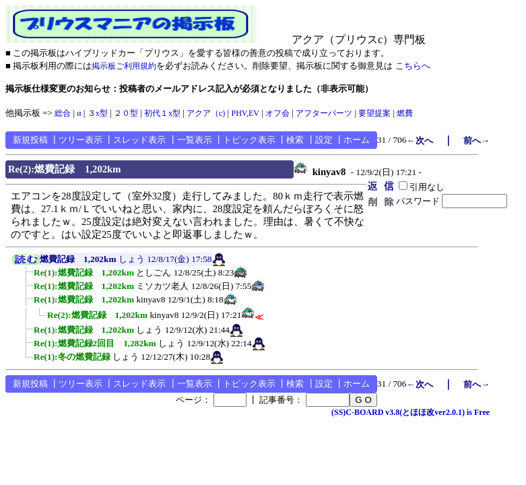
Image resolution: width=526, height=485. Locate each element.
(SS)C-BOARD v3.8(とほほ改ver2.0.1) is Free (410, 412)
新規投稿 (30, 140)
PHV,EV (245, 113)
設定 (324, 140)
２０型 (126, 113)
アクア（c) (206, 113)
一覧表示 (194, 140)
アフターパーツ (324, 113)
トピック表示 (249, 140)
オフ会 (277, 113)
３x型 (98, 113)
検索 (295, 140)
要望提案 (374, 113)
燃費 (405, 113)
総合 (63, 113)
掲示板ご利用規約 (124, 66)
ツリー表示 (80, 140)
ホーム (356, 140)
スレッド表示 (139, 140)
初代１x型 (162, 113)
